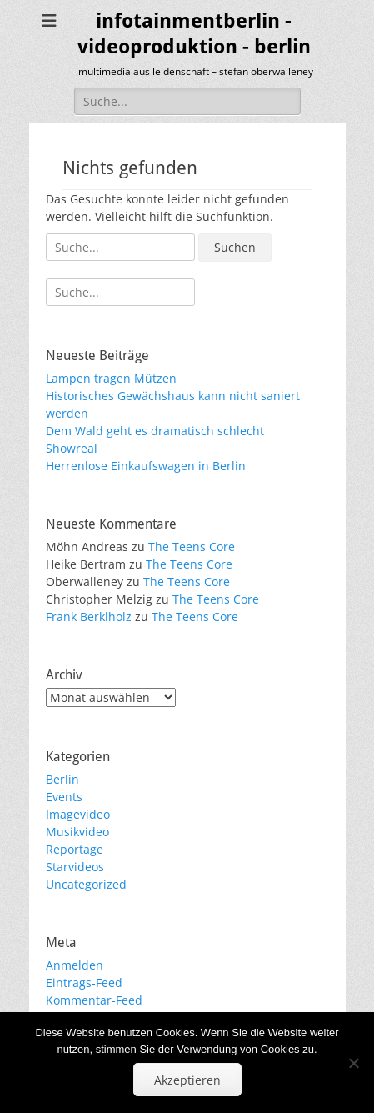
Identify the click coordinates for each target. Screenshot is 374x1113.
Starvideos (75, 867)
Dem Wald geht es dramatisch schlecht (155, 431)
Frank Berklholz (89, 616)
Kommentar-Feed (94, 1000)
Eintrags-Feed (84, 982)
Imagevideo (78, 814)
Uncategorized (86, 884)
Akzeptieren (187, 1080)
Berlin (62, 779)
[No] (353, 1063)
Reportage (74, 849)
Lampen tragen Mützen (111, 378)
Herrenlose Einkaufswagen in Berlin (146, 466)
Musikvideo (77, 832)
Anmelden (74, 965)
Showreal (71, 448)
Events (64, 797)
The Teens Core (191, 546)
